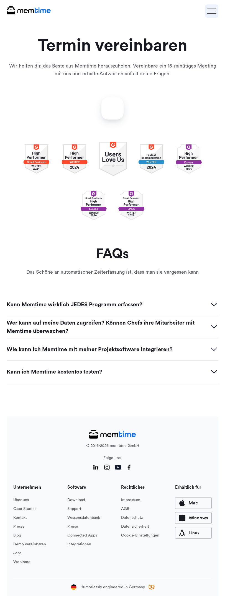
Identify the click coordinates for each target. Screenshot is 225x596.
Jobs (17, 553)
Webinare (21, 562)
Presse (19, 526)
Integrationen (79, 544)
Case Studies (24, 509)
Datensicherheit (135, 526)
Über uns (21, 500)
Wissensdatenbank (83, 518)
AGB (125, 509)
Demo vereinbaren (29, 544)
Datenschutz (132, 518)
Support (74, 509)
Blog (17, 535)
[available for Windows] (193, 518)
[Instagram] (107, 467)
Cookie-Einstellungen (140, 535)
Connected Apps (82, 535)
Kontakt (20, 518)
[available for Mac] (193, 503)
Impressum (130, 500)
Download (76, 500)
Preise (72, 526)
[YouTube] (118, 467)
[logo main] (29, 11)
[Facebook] (129, 467)
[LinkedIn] (96, 467)
